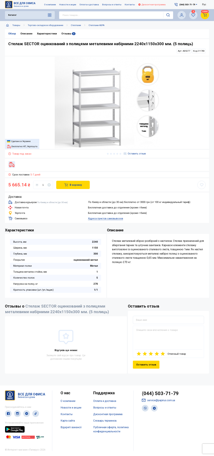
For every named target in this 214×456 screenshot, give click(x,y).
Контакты (130, 4)
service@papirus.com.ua (158, 400)
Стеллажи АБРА (97, 25)
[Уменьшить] (37, 185)
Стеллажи (76, 25)
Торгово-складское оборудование (45, 25)
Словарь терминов (105, 420)
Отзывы (68, 33)
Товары (16, 25)
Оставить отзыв (134, 153)
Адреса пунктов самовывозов (105, 218)
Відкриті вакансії (71, 427)
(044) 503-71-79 (160, 394)
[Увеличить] (49, 185)
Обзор (12, 33)
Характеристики (47, 33)
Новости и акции (67, 4)
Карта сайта (68, 420)
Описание (26, 33)
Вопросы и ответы (111, 4)
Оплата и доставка (89, 4)
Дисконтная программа (152, 4)
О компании (50, 4)
